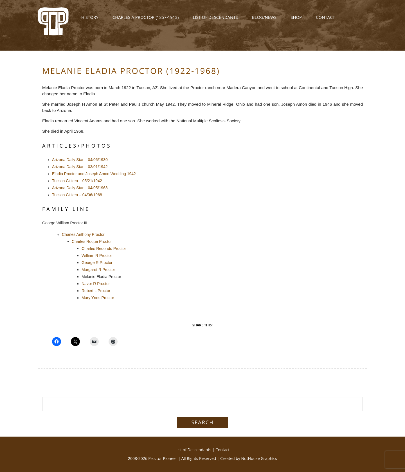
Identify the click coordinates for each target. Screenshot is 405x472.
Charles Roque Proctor (92, 241)
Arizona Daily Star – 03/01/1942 (80, 166)
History (89, 20)
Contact (325, 20)
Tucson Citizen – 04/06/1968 (77, 195)
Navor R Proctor (96, 283)
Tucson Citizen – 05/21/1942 (77, 181)
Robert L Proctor (96, 290)
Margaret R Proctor (98, 269)
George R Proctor (97, 262)
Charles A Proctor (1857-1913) (145, 20)
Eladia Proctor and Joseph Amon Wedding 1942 (94, 173)
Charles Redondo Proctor (104, 248)
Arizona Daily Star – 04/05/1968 (80, 188)
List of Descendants (215, 20)
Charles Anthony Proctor (83, 234)
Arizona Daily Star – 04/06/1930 (80, 159)
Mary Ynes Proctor (98, 297)
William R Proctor (97, 255)
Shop (296, 20)
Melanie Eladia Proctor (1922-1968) (131, 70)
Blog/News (264, 20)
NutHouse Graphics (259, 458)
